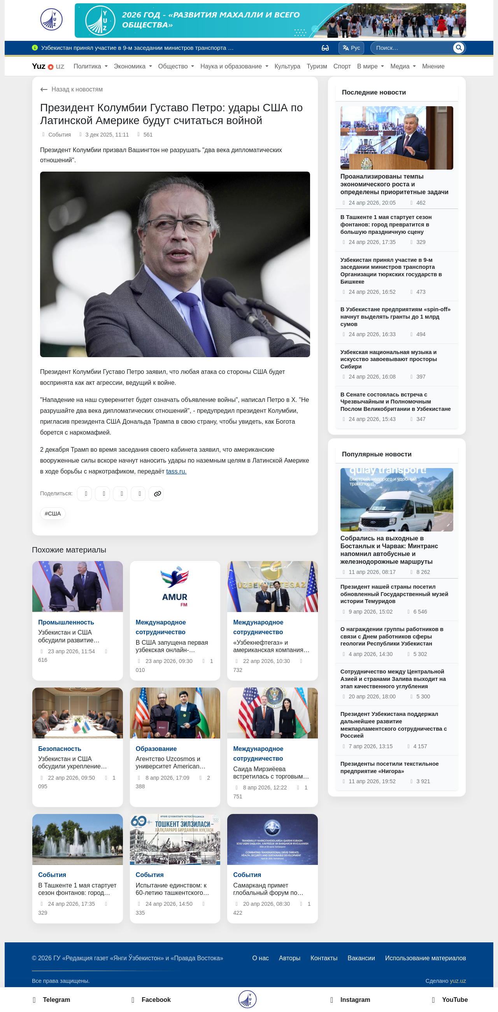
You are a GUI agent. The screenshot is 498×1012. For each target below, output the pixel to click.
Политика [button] (88, 66)
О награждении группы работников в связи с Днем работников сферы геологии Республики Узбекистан (392, 636)
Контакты (323, 958)
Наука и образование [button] (231, 66)
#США (53, 513)
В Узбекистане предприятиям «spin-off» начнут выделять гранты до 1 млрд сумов (395, 316)
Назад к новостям (71, 89)
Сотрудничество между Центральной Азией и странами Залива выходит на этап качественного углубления (393, 678)
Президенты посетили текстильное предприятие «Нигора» (389, 767)
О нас (260, 958)
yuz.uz (458, 981)
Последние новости (374, 92)
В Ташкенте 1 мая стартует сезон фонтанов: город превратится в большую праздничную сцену (386, 224)
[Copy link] (156, 493)
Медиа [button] (400, 66)
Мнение (433, 66)
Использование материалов (425, 958)
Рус (351, 48)
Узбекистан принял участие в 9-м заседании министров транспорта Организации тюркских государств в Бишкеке (391, 271)
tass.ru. (176, 471)
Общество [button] (173, 66)
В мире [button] (368, 66)
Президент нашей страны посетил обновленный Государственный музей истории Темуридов (394, 594)
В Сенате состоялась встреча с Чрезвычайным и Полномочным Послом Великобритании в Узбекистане (395, 401)
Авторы (289, 958)
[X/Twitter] (120, 493)
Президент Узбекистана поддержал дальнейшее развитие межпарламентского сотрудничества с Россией (393, 725)
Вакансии (361, 958)
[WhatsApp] (138, 493)
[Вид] (325, 48)
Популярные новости (377, 454)
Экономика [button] (130, 66)
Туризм (317, 66)
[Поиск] (458, 47)
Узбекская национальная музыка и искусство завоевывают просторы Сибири (388, 359)
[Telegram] (84, 493)
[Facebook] (102, 493)
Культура (288, 66)
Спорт (342, 66)
